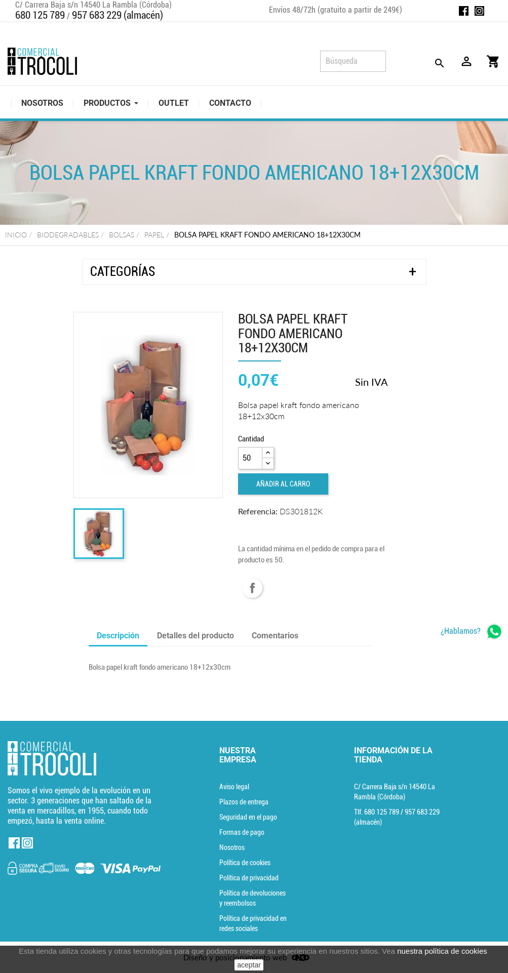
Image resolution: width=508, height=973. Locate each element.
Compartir (252, 588)
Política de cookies (244, 863)
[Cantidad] (250, 458)
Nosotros (232, 847)
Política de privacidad (249, 878)
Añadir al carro (283, 484)
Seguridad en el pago (248, 817)
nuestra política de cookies (442, 951)
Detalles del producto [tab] (195, 635)
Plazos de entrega (243, 802)
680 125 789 (40, 15)
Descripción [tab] (118, 635)
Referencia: (258, 511)
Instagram (479, 11)
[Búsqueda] (353, 61)
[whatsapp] (472, 631)
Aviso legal (234, 787)
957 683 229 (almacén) (117, 15)
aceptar (249, 965)
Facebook (463, 11)
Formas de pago (241, 832)
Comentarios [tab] (275, 635)
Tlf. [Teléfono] (377, 812)
